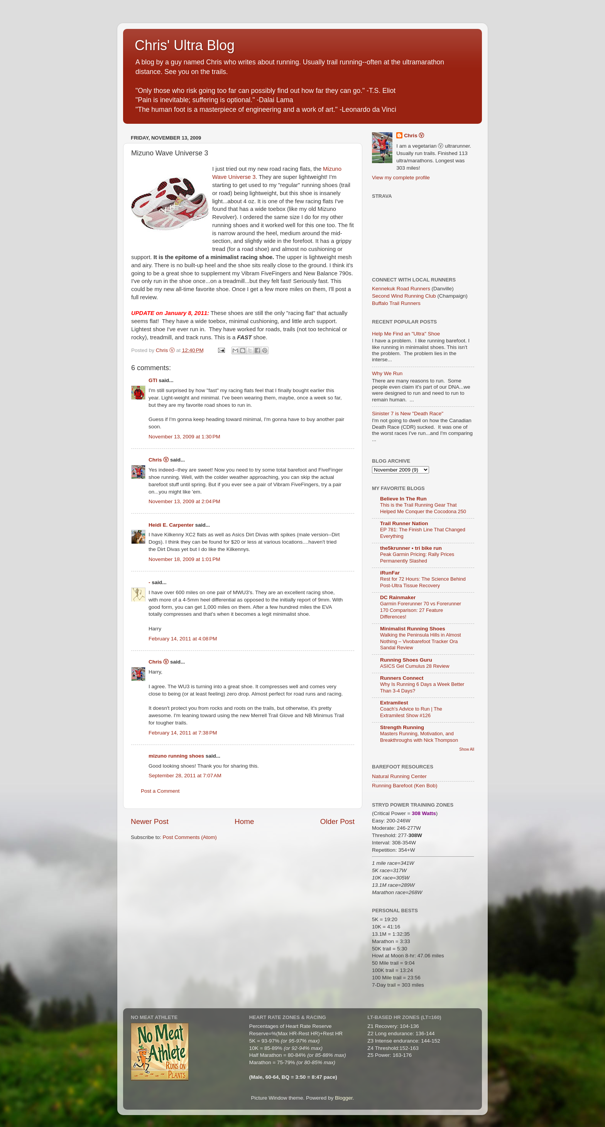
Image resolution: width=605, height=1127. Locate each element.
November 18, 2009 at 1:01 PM (184, 559)
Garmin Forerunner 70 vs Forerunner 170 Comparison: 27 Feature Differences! (420, 610)
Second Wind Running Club (404, 296)
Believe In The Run (403, 499)
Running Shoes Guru (406, 660)
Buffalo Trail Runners (396, 303)
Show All (466, 749)
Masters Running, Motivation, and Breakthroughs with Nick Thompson (419, 737)
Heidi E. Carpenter (171, 525)
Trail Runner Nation (404, 523)
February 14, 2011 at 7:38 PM (183, 733)
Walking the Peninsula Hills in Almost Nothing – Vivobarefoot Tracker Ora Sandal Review (420, 641)
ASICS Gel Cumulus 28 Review (414, 666)
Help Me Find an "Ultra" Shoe (406, 334)
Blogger (344, 1098)
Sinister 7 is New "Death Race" (407, 413)
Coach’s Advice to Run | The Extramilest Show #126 (411, 712)
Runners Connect (402, 678)
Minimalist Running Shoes (412, 629)
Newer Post (150, 821)
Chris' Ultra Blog (185, 45)
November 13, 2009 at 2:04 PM (184, 501)
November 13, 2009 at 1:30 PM (184, 437)
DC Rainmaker (398, 597)
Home (244, 821)
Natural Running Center (399, 776)
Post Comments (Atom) (190, 837)
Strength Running (402, 727)
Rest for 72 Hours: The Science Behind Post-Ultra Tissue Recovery (423, 582)
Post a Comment (160, 791)
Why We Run (387, 373)
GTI (153, 380)
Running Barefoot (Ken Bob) (405, 785)
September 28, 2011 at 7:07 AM (185, 775)
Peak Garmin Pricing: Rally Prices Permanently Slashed (417, 557)
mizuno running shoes (176, 756)
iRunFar (390, 573)
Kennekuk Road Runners (401, 288)
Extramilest (394, 703)
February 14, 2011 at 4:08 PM (183, 639)
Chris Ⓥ (159, 460)
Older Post (337, 821)
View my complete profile (401, 177)
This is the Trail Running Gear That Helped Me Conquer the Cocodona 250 (423, 508)
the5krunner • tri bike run (411, 548)
